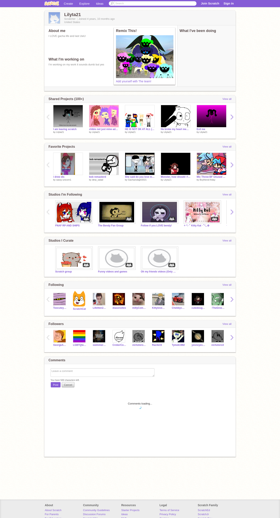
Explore (84, 3)
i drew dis (58, 176)
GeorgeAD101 (60, 345)
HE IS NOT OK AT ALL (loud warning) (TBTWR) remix (140, 129)
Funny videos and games (112, 271)
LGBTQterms (80, 345)
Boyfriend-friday (207, 180)
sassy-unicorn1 (63, 180)
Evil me (201, 129)
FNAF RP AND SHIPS (67, 225)
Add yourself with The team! (133, 81)
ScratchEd (204, 510)
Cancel (68, 384)
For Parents (52, 514)
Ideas (100, 3)
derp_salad (97, 180)
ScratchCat (79, 308)
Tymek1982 (178, 345)
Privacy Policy (168, 514)
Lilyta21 (60, 132)
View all (226, 98)
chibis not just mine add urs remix (104, 129)
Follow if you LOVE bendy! (156, 225)
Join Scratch (210, 3)
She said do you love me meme (140, 176)
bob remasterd (97, 176)
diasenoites (119, 307)
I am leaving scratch (65, 129)
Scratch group (63, 271)
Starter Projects (130, 510)
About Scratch (53, 510)
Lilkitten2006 (99, 307)
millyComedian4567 (139, 307)
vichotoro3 (217, 345)
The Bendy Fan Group (110, 225)
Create (68, 3)
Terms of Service (169, 510)
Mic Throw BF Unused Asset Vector (211, 176)
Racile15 (157, 345)
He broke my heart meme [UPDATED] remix (176, 129)
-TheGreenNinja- (218, 307)
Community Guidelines (96, 510)
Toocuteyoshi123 (60, 307)
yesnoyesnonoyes (198, 345)
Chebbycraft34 (178, 307)
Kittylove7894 (159, 307)
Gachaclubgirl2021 (137, 180)
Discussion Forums (94, 514)
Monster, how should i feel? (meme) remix (176, 176)
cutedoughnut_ (198, 307)
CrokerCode (119, 345)
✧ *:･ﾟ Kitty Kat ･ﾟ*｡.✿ (196, 225)
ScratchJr (203, 514)
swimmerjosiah (99, 345)
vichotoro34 (139, 345)
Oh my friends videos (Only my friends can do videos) (159, 271)
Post (55, 384)
